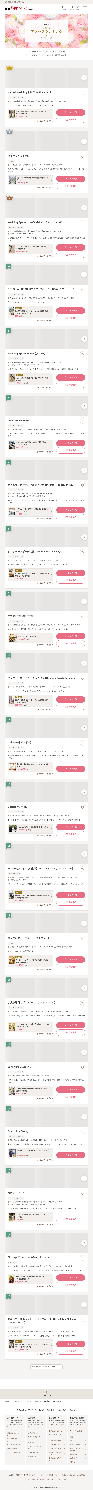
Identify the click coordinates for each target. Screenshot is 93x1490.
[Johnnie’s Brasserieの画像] (46, 1052)
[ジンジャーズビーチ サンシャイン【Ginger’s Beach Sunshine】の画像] (46, 663)
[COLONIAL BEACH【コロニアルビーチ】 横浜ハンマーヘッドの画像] (46, 275)
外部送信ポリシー (54, 1475)
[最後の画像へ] (84, 78)
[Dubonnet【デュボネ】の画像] (46, 728)
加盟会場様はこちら (68, 1475)
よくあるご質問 (61, 1479)
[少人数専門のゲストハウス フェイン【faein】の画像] (46, 988)
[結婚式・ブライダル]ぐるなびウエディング (19, 1401)
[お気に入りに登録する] (82, 92)
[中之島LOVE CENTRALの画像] (46, 601)
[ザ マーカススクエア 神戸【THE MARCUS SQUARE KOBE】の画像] (46, 854)
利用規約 (19, 1475)
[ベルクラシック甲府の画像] (46, 141)
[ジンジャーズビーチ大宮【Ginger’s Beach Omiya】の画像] (46, 537)
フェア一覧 (70, 112)
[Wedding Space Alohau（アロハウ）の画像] (46, 339)
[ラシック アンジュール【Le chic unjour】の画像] (46, 1243)
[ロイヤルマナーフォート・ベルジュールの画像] (46, 923)
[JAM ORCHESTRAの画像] (46, 406)
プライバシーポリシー (39, 1475)
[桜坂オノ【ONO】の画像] (46, 1178)
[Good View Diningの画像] (46, 1117)
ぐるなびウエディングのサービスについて (40, 1479)
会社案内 (11, 1475)
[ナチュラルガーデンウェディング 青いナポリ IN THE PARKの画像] (46, 470)
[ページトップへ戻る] (46, 1394)
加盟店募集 (81, 1475)
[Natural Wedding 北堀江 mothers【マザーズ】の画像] (46, 78)
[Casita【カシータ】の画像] (46, 792)
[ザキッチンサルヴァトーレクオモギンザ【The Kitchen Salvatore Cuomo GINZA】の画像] (46, 1305)
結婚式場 (38, 1401)
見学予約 (70, 119)
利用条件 (27, 1475)
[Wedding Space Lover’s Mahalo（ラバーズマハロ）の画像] (46, 208)
